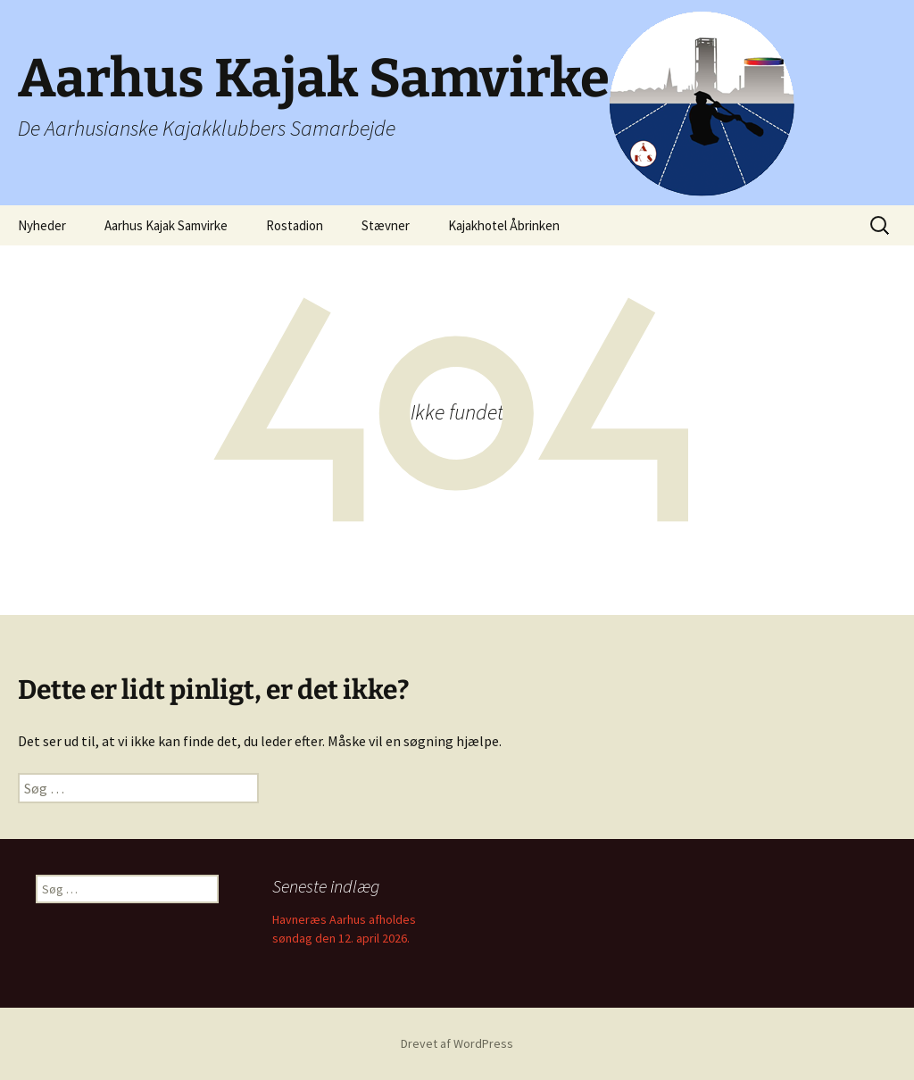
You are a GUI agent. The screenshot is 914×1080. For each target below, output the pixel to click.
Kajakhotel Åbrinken (504, 225)
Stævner (385, 225)
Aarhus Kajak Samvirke (166, 225)
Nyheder (42, 225)
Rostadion (294, 225)
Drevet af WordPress (457, 1043)
